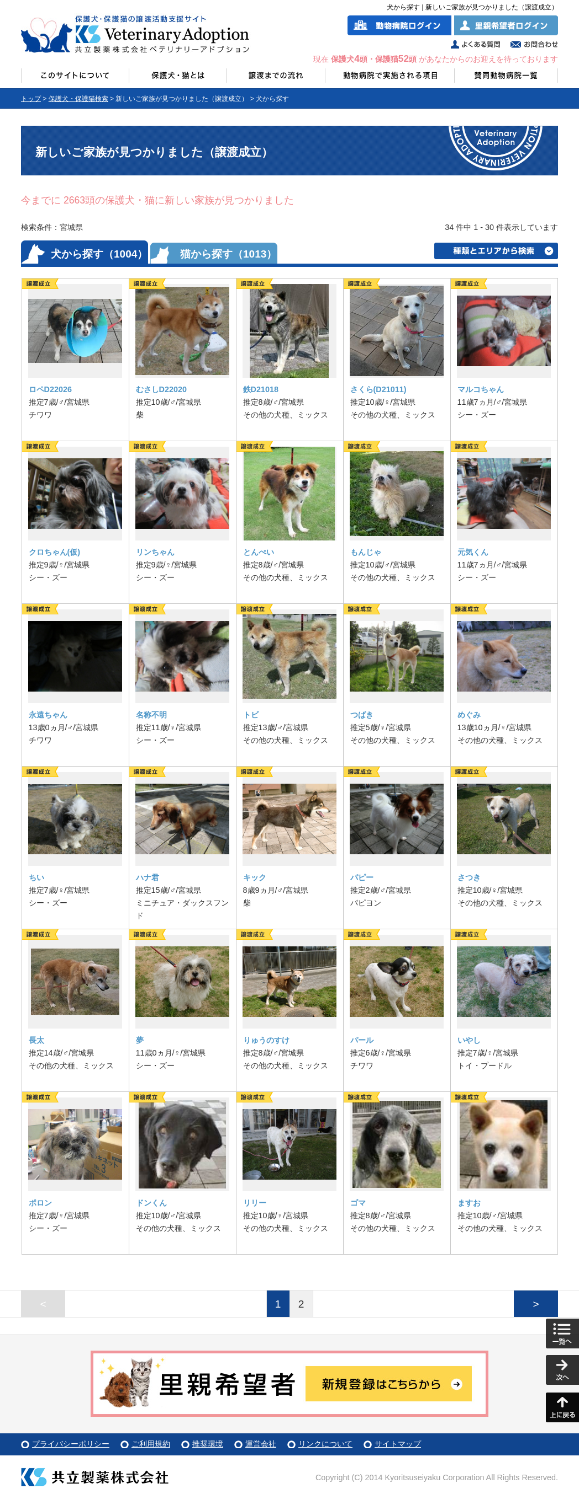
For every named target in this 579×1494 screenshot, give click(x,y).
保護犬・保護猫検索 (78, 99)
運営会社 (260, 1443)
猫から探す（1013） (228, 254)
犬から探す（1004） (99, 254)
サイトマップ (398, 1443)
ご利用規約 (150, 1443)
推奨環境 (207, 1443)
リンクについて (325, 1443)
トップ (31, 99)
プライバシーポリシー (70, 1443)
